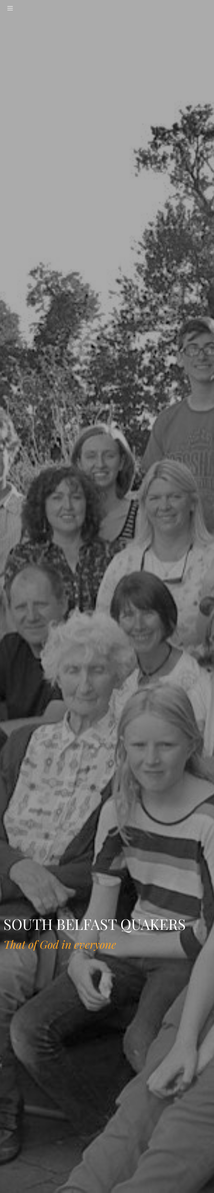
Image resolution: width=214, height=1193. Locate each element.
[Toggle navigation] (10, 8)
